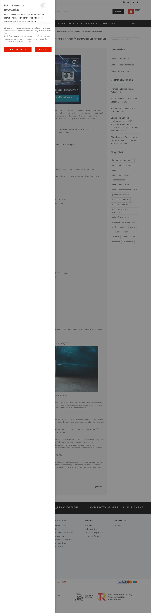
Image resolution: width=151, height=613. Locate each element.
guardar (43, 607)
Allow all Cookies (18, 607)
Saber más (28, 599)
